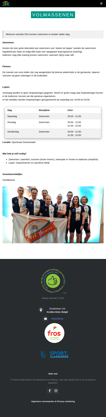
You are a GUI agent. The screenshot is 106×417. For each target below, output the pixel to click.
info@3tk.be (57, 318)
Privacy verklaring (66, 401)
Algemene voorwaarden (42, 401)
